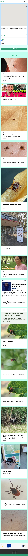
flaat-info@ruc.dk (15, 551)
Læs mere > (4, 80)
